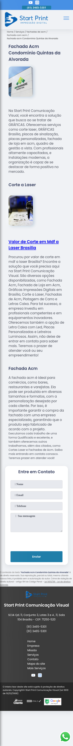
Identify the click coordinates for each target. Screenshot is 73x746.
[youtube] (31, 3)
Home (31, 641)
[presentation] (36, 540)
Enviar (36, 557)
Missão (32, 650)
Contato (32, 659)
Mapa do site (36, 664)
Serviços (33, 655)
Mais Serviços (36, 668)
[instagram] (37, 3)
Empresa (33, 646)
